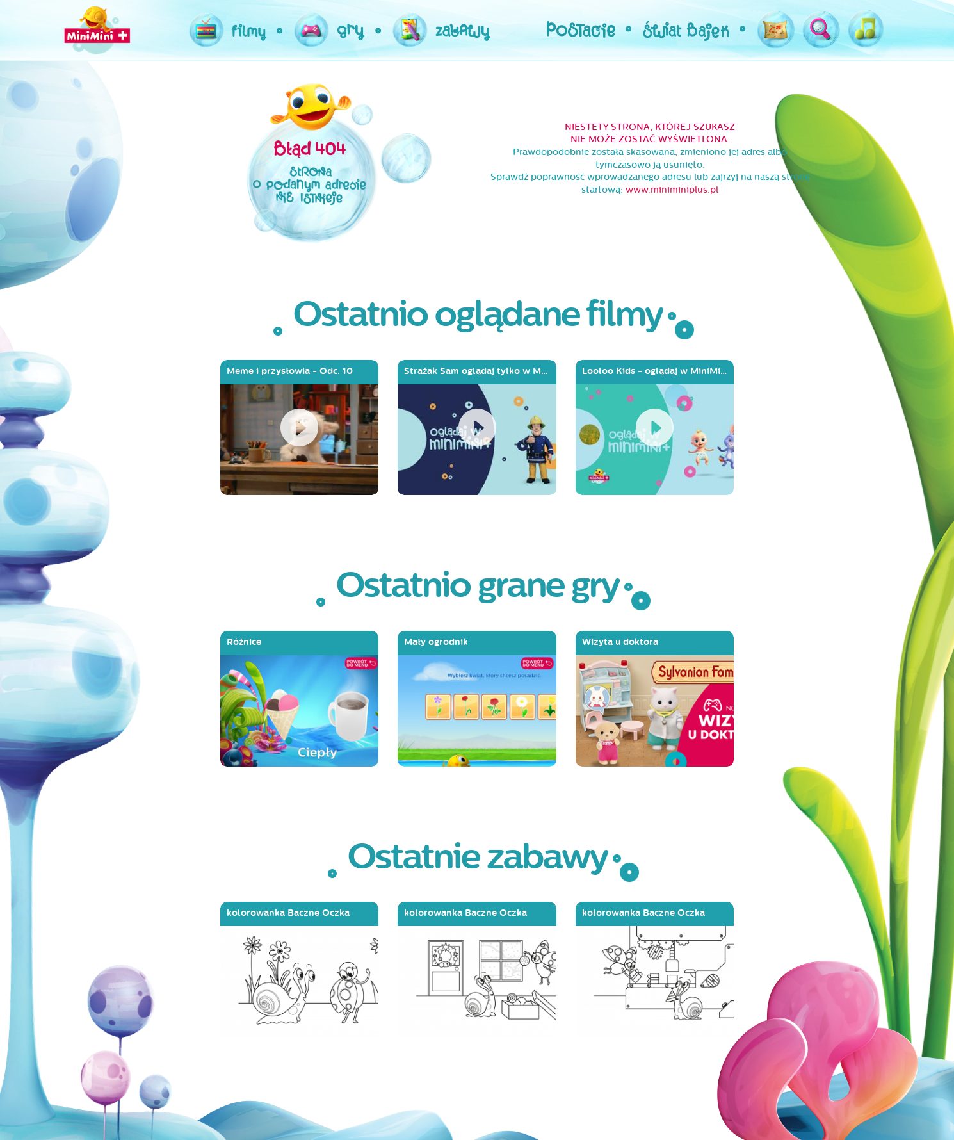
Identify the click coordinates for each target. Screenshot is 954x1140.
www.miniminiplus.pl (672, 189)
